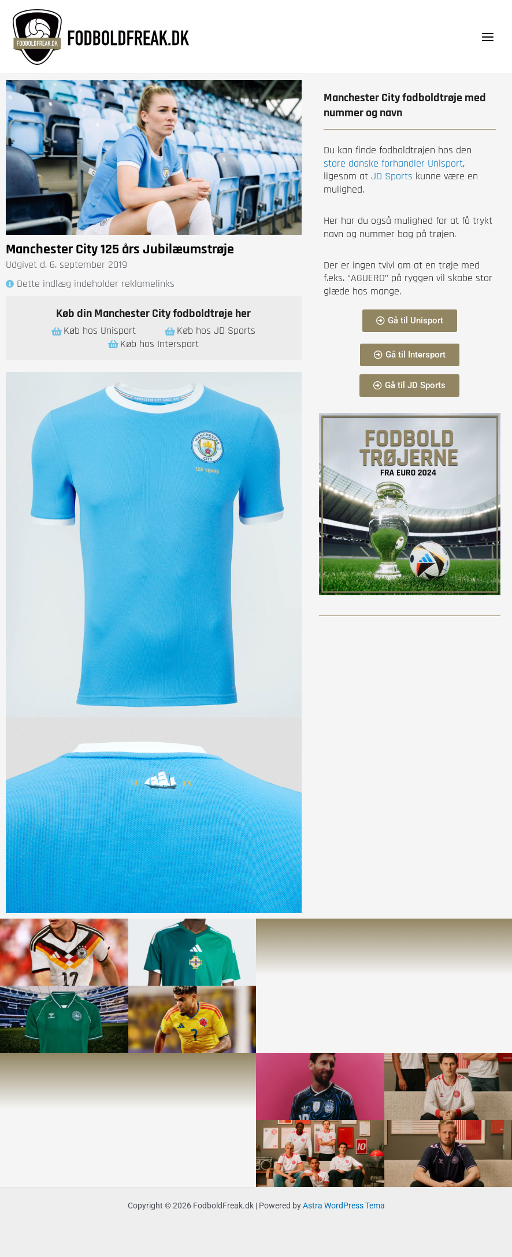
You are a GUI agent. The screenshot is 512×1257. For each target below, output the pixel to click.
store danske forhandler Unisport (393, 163)
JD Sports (390, 176)
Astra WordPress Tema (344, 1205)
